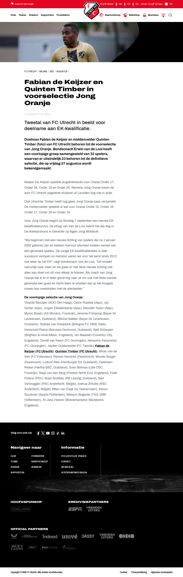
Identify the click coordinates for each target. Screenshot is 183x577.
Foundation (37, 456)
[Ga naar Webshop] (131, 15)
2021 (52, 71)
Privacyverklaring (139, 572)
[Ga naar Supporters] (47, 15)
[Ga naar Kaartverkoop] (110, 15)
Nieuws (43, 71)
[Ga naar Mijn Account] (163, 15)
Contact (65, 461)
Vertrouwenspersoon (74, 472)
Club (13, 456)
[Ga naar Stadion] (33, 15)
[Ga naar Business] (151, 15)
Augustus (61, 71)
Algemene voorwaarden (162, 572)
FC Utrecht (30, 71)
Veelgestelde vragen (73, 456)
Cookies (123, 572)
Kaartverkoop (39, 461)
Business (36, 467)
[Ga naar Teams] (22, 15)
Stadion (15, 467)
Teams (14, 461)
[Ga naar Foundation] (63, 15)
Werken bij (67, 467)
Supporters (17, 472)
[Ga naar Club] (13, 15)
